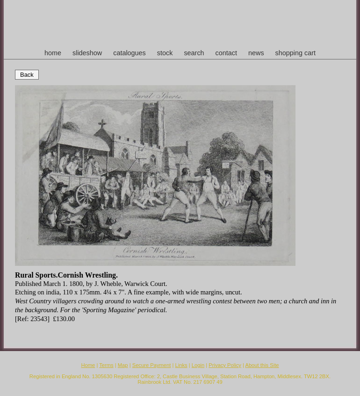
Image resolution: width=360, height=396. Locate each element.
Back (27, 74)
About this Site (262, 365)
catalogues (129, 53)
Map (123, 365)
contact (226, 53)
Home (88, 365)
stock (165, 53)
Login (198, 365)
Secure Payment (151, 365)
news (256, 53)
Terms (106, 365)
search (194, 53)
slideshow (87, 53)
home (52, 53)
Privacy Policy (225, 365)
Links (181, 365)
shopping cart (295, 53)
